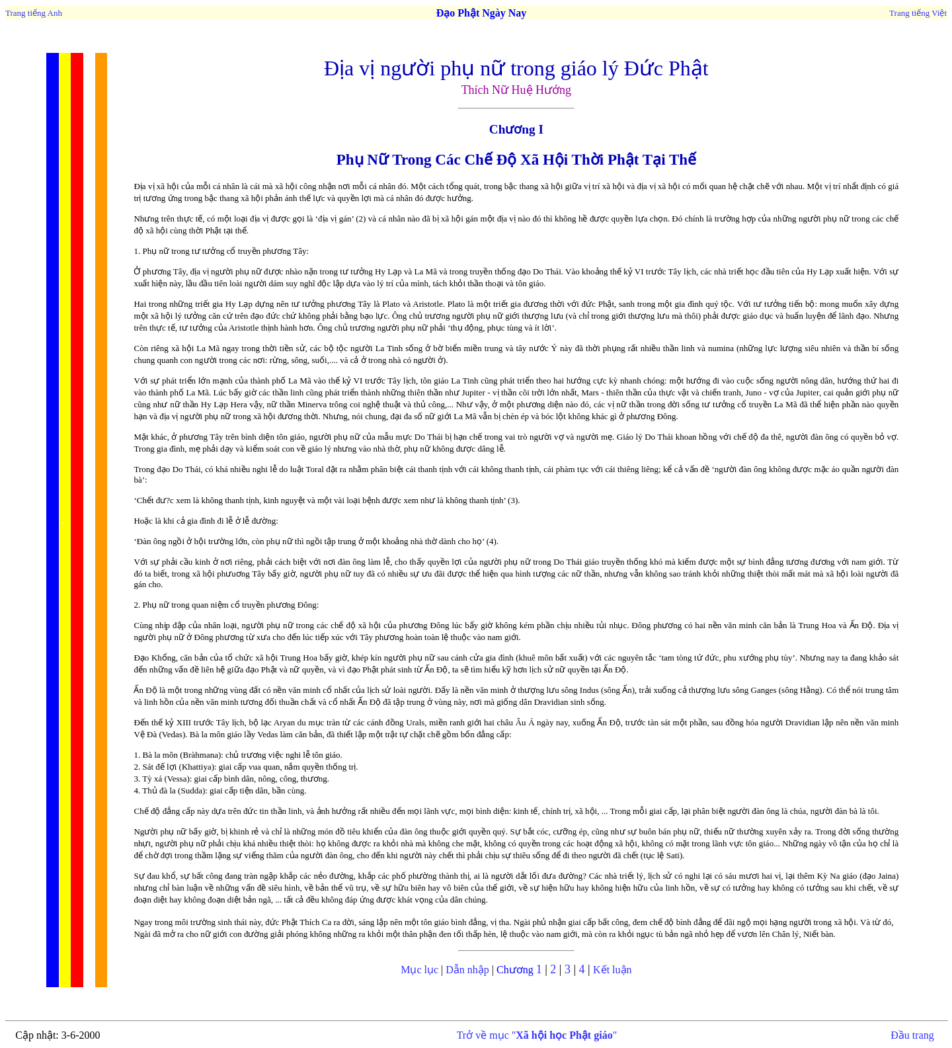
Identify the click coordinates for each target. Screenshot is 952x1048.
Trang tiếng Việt (918, 13)
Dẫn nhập (467, 969)
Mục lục (419, 969)
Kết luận (612, 969)
